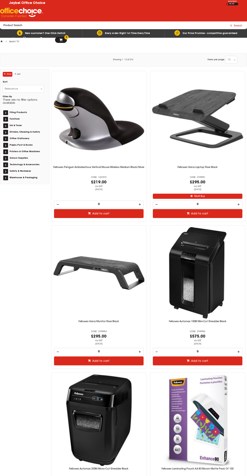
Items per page (216, 60)
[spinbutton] (74, 153)
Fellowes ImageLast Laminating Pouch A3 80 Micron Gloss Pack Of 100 (74, 328)
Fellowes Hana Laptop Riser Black (123, 116)
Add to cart (76, 162)
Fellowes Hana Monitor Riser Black (173, 116)
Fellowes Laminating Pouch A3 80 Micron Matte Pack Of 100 (123, 327)
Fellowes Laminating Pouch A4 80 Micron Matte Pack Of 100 (123, 222)
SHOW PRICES (232, 1)
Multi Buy (125, 145)
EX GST (227, 4)
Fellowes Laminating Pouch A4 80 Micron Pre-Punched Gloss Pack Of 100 (173, 224)
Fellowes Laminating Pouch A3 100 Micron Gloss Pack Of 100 (172, 327)
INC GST (231, 4)
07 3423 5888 (183, 425)
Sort (5, 82)
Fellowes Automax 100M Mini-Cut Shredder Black (222, 117)
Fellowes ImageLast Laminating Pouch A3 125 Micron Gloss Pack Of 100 (222, 328)
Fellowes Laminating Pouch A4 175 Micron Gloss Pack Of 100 (222, 222)
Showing (123, 60)
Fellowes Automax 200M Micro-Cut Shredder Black (74, 222)
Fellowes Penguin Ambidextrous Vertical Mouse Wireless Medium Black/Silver (74, 119)
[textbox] (103, 13)
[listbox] (231, 60)
